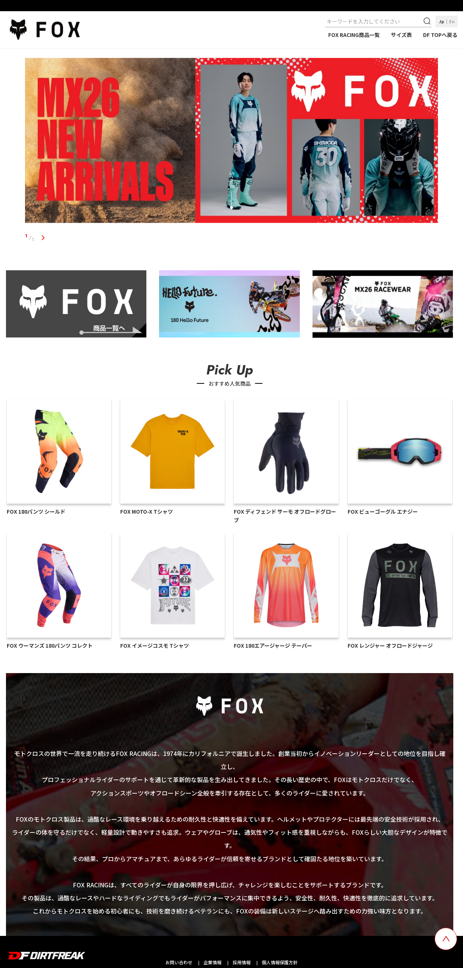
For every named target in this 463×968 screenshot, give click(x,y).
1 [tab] (43, 237)
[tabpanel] (231, 142)
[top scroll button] (446, 939)
